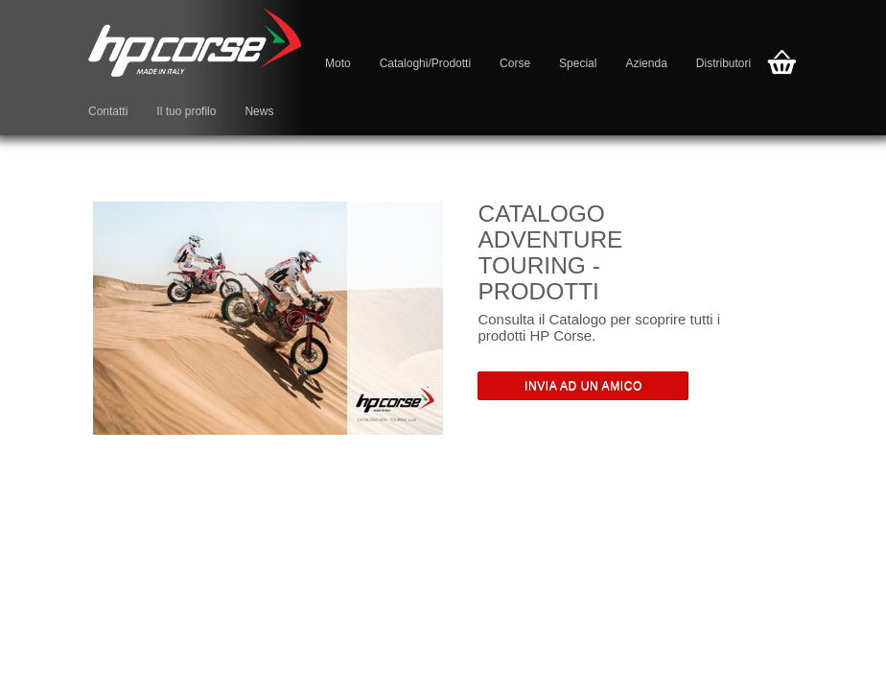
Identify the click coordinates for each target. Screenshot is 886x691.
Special (577, 63)
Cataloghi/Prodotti (425, 63)
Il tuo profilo (186, 111)
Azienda (645, 63)
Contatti (108, 111)
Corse (515, 63)
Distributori (723, 63)
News (259, 111)
